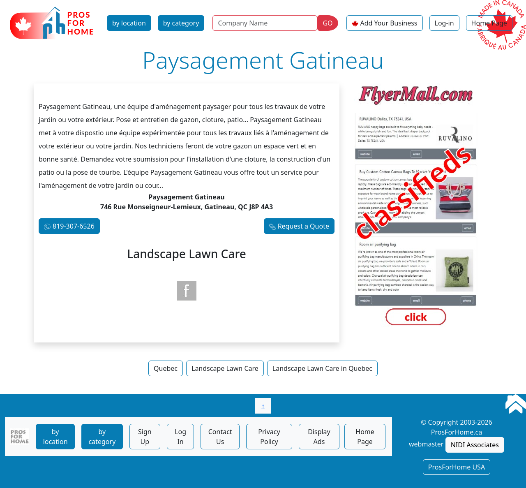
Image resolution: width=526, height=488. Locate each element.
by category (181, 23)
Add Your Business (389, 23)
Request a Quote (303, 226)
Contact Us (220, 436)
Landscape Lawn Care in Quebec (322, 368)
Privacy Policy (269, 436)
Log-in (444, 23)
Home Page (489, 23)
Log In (180, 436)
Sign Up (145, 436)
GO (327, 23)
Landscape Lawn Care (224, 368)
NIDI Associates (475, 444)
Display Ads (319, 436)
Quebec (166, 368)
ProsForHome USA (456, 467)
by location (129, 23)
